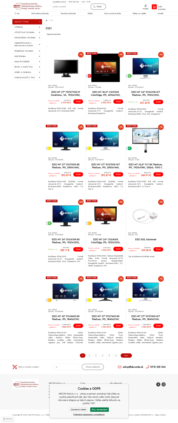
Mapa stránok (160, 414)
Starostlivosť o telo (28, 77)
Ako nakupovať (116, 383)
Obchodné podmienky (40, 13)
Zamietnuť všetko (78, 410)
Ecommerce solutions (132, 414)
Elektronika (28, 56)
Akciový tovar (28, 21)
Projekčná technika (28, 51)
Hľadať (99, 6)
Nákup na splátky (139, 13)
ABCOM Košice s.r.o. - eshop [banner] (27, 5)
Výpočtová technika (28, 32)
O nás (17, 13)
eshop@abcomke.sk (59, 2)
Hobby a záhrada (28, 72)
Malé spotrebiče (28, 61)
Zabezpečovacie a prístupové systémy (28, 44)
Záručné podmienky (68, 13)
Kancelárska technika (28, 37)
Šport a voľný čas (28, 67)
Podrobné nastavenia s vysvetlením (89, 414)
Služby (90, 13)
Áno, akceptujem (99, 410)
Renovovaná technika (112, 13)
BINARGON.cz (147, 414)
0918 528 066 (74, 2)
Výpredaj (28, 27)
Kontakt (160, 13)
